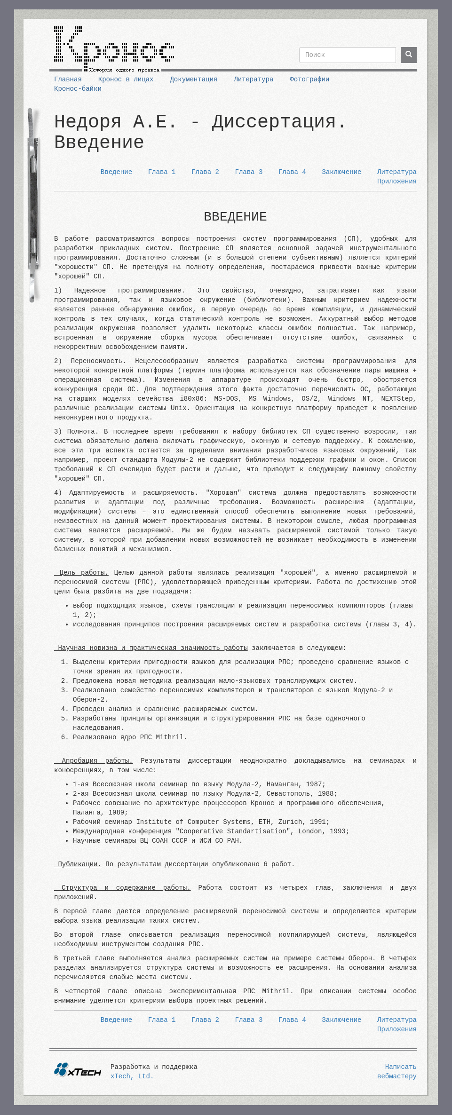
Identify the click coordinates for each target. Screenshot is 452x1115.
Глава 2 (205, 172)
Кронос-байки (78, 89)
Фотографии (309, 79)
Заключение (341, 172)
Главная (68, 79)
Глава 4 (292, 172)
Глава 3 (249, 172)
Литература (253, 79)
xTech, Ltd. (132, 1076)
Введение (116, 172)
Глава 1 (162, 172)
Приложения (397, 181)
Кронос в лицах (126, 79)
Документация (193, 79)
